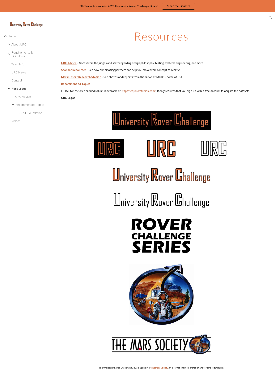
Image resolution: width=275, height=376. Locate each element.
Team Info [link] (17, 64)
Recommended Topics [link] (29, 104)
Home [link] (12, 36)
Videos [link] (15, 121)
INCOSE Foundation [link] (28, 113)
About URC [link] (18, 44)
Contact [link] (16, 80)
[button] (270, 17)
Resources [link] (18, 88)
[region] (137, 6)
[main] (161, 36)
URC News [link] (18, 72)
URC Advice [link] (23, 96)
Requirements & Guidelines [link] (22, 54)
